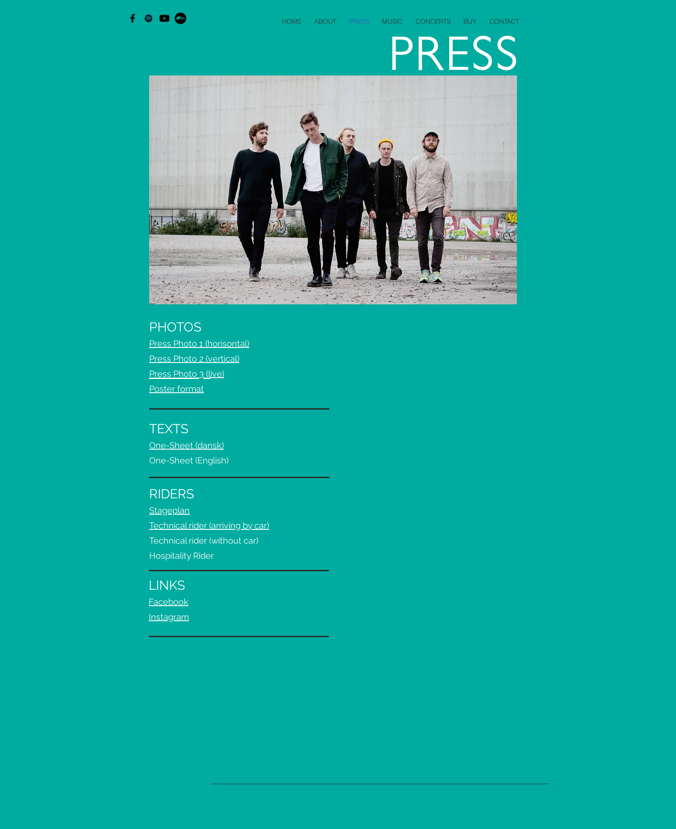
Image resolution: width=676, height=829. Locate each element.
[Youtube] (164, 18)
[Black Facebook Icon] (132, 18)
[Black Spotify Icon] (148, 18)
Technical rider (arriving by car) (209, 525)
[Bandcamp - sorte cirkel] (180, 18)
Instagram (169, 617)
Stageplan (169, 510)
